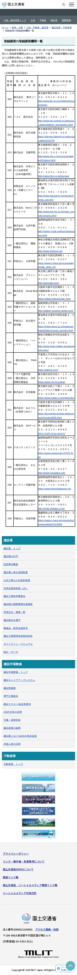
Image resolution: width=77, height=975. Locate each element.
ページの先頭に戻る (66, 969)
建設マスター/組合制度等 (17, 704)
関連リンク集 (10, 877)
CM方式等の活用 (13, 712)
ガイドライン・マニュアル (18, 644)
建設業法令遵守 (12, 620)
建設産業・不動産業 (62, 27)
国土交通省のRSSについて (18, 869)
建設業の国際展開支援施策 (18, 604)
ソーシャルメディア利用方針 (20, 893)
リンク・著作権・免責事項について (24, 861)
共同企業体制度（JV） (16, 588)
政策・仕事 (17, 27)
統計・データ (11, 652)
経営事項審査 (11, 564)
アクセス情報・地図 (47, 929)
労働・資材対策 (12, 720)
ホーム (5, 27)
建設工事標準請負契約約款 (18, 636)
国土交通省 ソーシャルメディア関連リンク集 (30, 885)
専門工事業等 (11, 696)
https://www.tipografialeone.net (54, 488)
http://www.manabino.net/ (51, 472)
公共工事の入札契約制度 (17, 580)
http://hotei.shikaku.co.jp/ (51, 508)
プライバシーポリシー (16, 853)
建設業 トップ (12, 548)
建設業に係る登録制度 (16, 572)
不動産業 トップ (13, 764)
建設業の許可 (11, 556)
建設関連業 (10, 688)
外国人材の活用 (12, 744)
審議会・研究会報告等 (16, 628)
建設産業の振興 (12, 728)
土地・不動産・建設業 (37, 27)
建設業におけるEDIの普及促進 (20, 736)
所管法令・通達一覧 (14, 612)
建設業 (54, 20)
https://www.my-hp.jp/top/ (51, 382)
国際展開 (66, 20)
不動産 (43, 20)
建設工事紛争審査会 (14, 596)
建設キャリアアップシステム (19, 680)
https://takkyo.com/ (48, 370)
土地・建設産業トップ (15, 20)
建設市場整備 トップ (16, 672)
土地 (33, 20)
